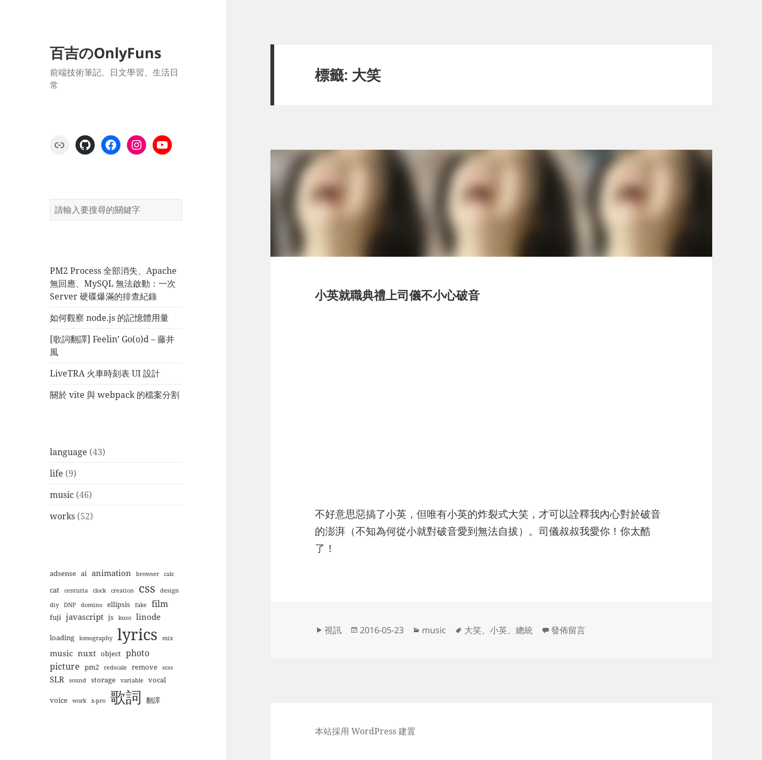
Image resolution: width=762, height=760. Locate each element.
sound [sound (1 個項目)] (77, 680)
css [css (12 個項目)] (147, 588)
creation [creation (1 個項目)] (122, 590)
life (56, 473)
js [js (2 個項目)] (111, 617)
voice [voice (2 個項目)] (58, 700)
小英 (498, 630)
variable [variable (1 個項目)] (132, 680)
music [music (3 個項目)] (61, 653)
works (62, 516)
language (68, 452)
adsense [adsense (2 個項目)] (63, 573)
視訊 (333, 630)
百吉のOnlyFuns (105, 53)
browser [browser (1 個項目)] (147, 574)
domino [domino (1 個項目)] (91, 605)
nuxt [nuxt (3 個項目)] (87, 653)
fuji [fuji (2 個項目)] (55, 617)
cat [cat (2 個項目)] (54, 590)
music (62, 495)
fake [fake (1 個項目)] (141, 605)
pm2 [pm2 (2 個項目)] (92, 667)
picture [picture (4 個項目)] (65, 666)
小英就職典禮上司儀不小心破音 (397, 295)
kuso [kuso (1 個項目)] (124, 617)
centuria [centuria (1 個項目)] (76, 590)
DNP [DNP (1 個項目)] (70, 605)
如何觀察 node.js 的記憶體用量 (109, 318)
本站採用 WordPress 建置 (365, 731)
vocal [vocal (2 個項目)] (157, 680)
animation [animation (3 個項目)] (111, 572)
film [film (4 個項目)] (160, 603)
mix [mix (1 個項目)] (167, 638)
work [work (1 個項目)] (79, 700)
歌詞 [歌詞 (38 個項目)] (125, 697)
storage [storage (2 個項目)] (103, 680)
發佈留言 (568, 630)
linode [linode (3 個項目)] (148, 616)
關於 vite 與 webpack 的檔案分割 (114, 395)
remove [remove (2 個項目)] (144, 667)
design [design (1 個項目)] (169, 590)
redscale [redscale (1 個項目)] (115, 667)
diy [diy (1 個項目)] (54, 605)
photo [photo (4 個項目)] (137, 653)
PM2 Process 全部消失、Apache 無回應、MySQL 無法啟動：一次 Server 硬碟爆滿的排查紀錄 (113, 283)
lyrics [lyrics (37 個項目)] (137, 634)
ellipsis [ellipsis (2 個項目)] (118, 604)
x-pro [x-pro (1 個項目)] (98, 700)
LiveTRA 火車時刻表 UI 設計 (105, 373)
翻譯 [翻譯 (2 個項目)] (153, 700)
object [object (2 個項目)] (111, 653)
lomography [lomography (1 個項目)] (95, 638)
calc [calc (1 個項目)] (169, 574)
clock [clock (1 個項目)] (99, 590)
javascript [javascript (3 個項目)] (84, 616)
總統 (524, 630)
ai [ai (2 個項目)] (84, 573)
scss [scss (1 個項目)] (167, 667)
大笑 (472, 630)
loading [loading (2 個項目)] (62, 637)
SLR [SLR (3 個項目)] (57, 679)
